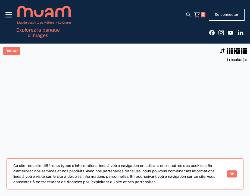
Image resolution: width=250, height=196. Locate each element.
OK (232, 173)
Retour (11, 50)
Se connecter (227, 14)
